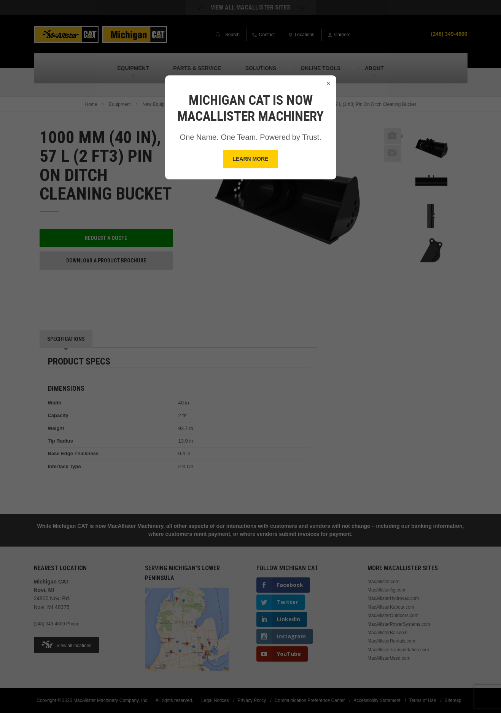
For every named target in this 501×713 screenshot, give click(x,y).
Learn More (250, 159)
